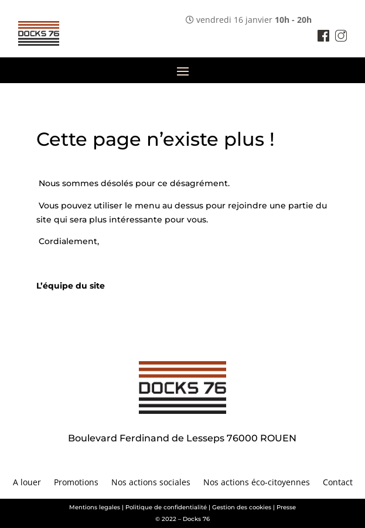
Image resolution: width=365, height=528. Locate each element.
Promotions (76, 483)
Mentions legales (94, 507)
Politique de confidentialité (166, 507)
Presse (286, 507)
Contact (338, 483)
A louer (27, 483)
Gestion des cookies (241, 507)
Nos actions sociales (150, 483)
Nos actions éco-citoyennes (256, 483)
